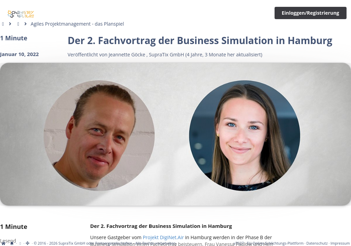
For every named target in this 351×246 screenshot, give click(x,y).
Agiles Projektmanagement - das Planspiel (77, 23)
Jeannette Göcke (127, 54)
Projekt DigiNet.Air (163, 237)
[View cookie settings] (20, 243)
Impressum (340, 243)
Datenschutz (317, 243)
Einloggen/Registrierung (310, 13)
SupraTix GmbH (166, 54)
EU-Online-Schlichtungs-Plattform (275, 243)
